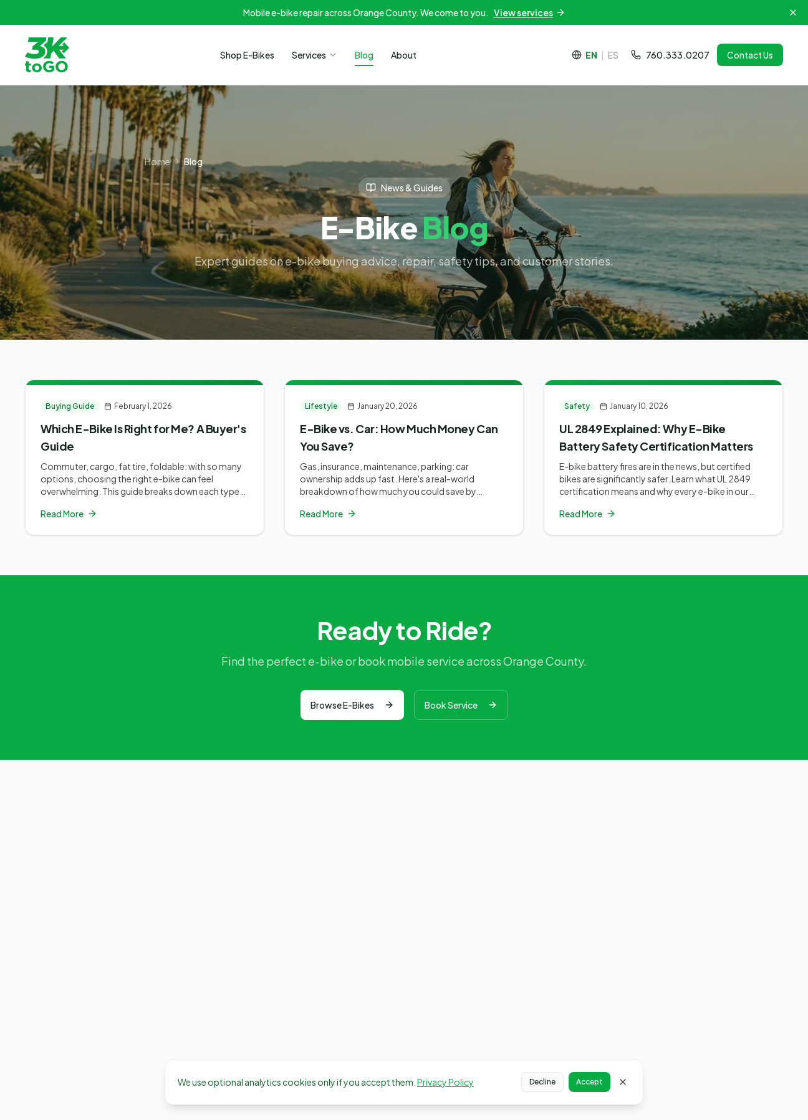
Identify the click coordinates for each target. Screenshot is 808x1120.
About (403, 54)
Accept (589, 1081)
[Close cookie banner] (622, 1082)
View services (529, 12)
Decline (542, 1081)
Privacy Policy (445, 1082)
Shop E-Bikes (247, 54)
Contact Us (750, 54)
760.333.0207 (670, 54)
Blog (364, 54)
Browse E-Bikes (352, 705)
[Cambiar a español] (595, 55)
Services (314, 54)
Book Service (461, 705)
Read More (69, 513)
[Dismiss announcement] (793, 12)
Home (157, 161)
